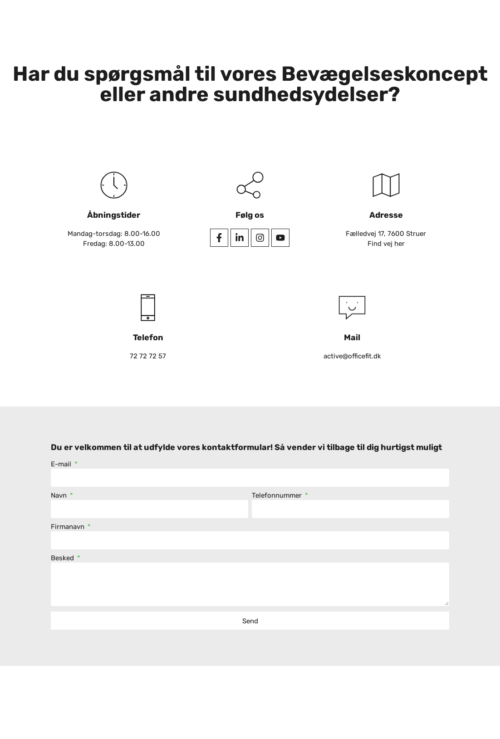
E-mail (62, 464)
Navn (60, 495)
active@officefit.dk (352, 356)
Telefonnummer (278, 495)
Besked (63, 558)
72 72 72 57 (148, 356)
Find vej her (386, 244)
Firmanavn (68, 527)
